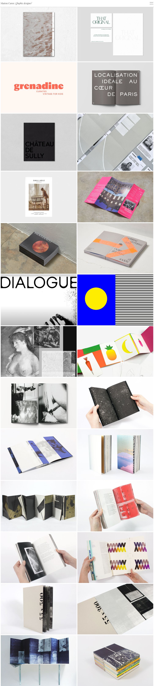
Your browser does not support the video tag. (39, 300)
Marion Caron (16, 3)
